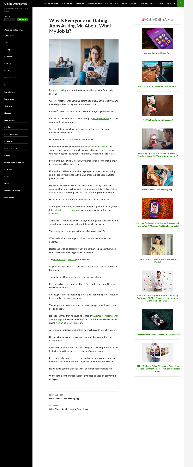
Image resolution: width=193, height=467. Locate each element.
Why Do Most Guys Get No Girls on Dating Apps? (157, 334)
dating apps (65, 90)
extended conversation (65, 210)
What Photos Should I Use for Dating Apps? (84, 407)
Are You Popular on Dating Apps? (158, 120)
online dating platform (64, 259)
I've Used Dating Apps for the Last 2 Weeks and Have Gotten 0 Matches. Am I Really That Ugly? (157, 224)
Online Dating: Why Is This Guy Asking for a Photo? (157, 260)
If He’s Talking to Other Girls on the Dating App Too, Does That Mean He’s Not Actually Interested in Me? (157, 369)
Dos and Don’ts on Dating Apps (157, 53)
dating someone (100, 118)
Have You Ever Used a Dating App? (84, 396)
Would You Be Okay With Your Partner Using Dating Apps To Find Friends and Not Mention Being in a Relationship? (157, 298)
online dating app (99, 146)
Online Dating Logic (15, 3)
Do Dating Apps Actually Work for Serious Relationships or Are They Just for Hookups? (157, 154)
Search (7, 16)
